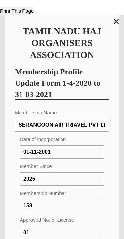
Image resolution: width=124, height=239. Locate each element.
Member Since (36, 166)
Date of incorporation (43, 139)
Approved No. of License (47, 220)
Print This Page (17, 11)
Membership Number (43, 193)
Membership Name (36, 112)
